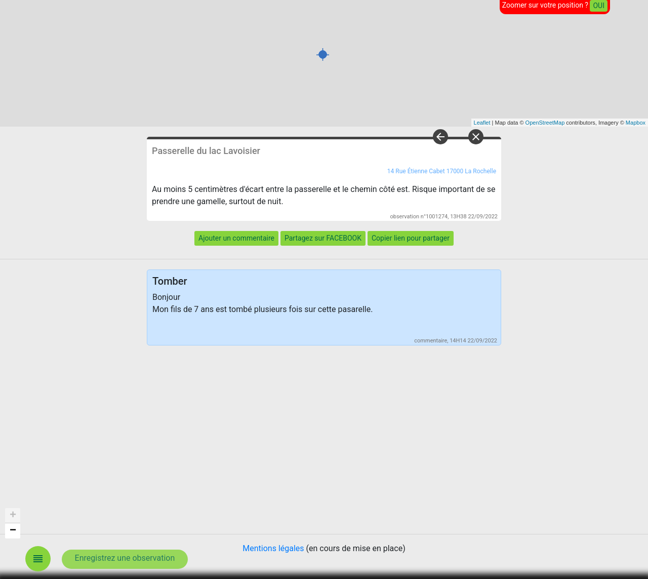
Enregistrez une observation (125, 558)
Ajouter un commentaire (236, 238)
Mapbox (635, 123)
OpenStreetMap (545, 123)
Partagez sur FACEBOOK (323, 238)
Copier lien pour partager (411, 238)
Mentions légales (273, 548)
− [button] (13, 530)
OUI (598, 6)
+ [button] (13, 515)
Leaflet (482, 123)
